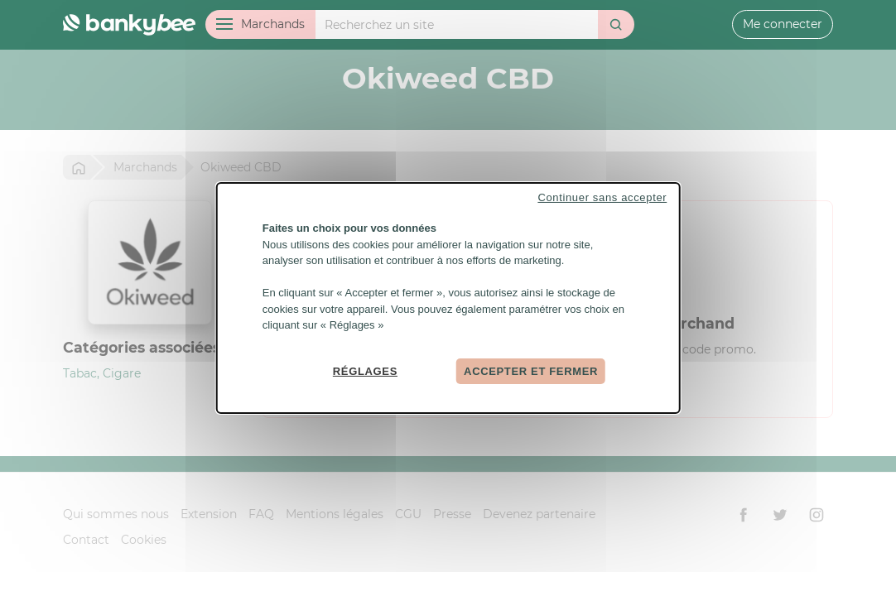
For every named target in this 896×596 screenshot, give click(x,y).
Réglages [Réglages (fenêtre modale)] (365, 370)
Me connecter (782, 24)
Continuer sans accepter (602, 197)
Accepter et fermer (531, 370)
